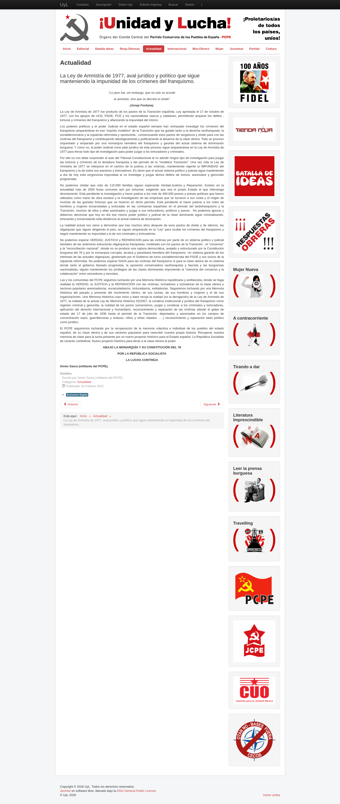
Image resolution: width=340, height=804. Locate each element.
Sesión (189, 4)
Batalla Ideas (104, 48)
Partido (254, 48)
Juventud (236, 48)
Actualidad (153, 48)
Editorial (83, 48)
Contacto (83, 4)
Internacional (177, 48)
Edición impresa (151, 4)
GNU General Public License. (137, 791)
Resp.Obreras (130, 48)
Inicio (67, 48)
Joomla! (65, 791)
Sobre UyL (125, 4)
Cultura (271, 48)
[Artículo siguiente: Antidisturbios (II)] (212, 404)
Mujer (220, 48)
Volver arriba (271, 795)
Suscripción (103, 4)
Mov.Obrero (201, 48)
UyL (64, 4)
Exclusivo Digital (77, 394)
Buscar (173, 4)
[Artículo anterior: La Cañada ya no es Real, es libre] (71, 404)
